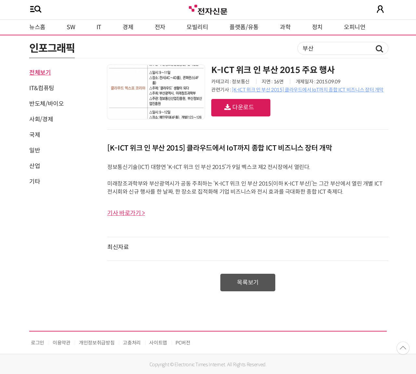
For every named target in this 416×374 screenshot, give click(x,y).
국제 (34, 135)
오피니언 (355, 27)
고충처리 (132, 343)
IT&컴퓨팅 (41, 88)
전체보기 (40, 72)
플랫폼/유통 (244, 27)
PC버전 (183, 343)
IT (99, 27)
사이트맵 (158, 343)
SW (71, 27)
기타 (34, 181)
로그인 (37, 343)
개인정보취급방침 (96, 343)
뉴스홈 (37, 27)
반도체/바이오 (46, 103)
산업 (34, 166)
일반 (34, 150)
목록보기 (248, 282)
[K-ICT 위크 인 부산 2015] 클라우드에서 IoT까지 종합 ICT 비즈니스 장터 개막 (308, 90)
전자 (160, 27)
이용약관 (62, 343)
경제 (128, 27)
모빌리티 (197, 27)
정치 (317, 27)
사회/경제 (41, 119)
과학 (285, 27)
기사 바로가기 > (126, 213)
